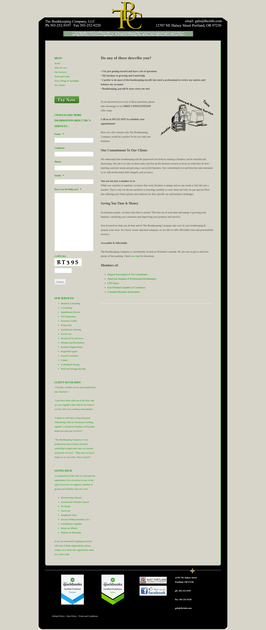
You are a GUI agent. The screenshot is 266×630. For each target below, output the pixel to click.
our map (135, 256)
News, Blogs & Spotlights (66, 80)
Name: (59, 134)
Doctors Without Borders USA (75, 519)
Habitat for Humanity (71, 532)
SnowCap (65, 510)
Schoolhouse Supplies (71, 523)
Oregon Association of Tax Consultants (127, 274)
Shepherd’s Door (69, 515)
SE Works (65, 506)
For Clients (59, 85)
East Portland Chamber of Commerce (126, 287)
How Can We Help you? (67, 189)
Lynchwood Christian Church (75, 502)
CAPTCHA (60, 256)
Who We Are (60, 67)
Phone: (58, 161)
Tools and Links (62, 76)
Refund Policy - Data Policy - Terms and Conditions (75, 616)
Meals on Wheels (69, 528)
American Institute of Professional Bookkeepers (131, 278)
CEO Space (113, 283)
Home (57, 63)
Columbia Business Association (123, 292)
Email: (59, 175)
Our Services (60, 72)
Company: (59, 147)
